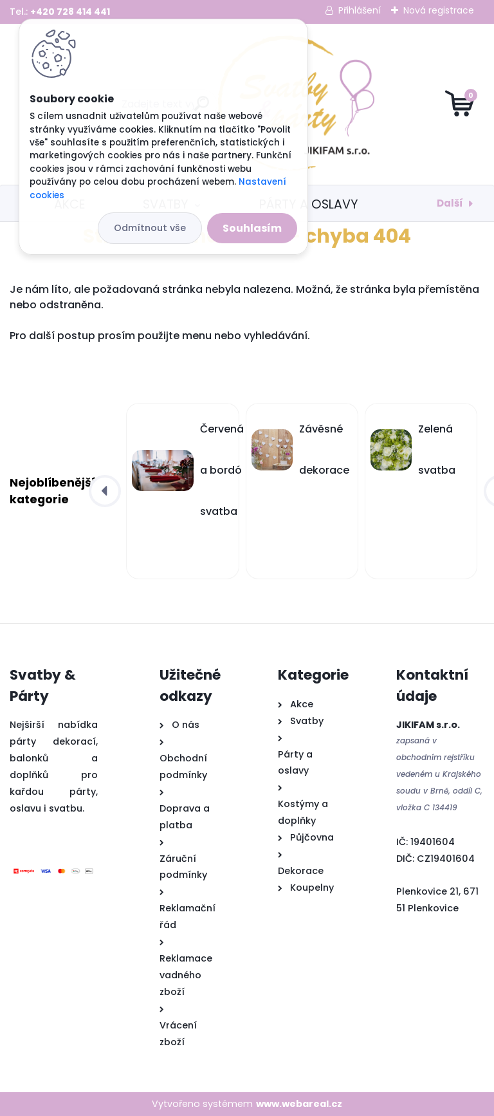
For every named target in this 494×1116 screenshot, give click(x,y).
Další (450, 203)
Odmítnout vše (150, 227)
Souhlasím (252, 228)
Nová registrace (438, 10)
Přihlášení (359, 10)
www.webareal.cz (299, 1103)
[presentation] (105, 491)
